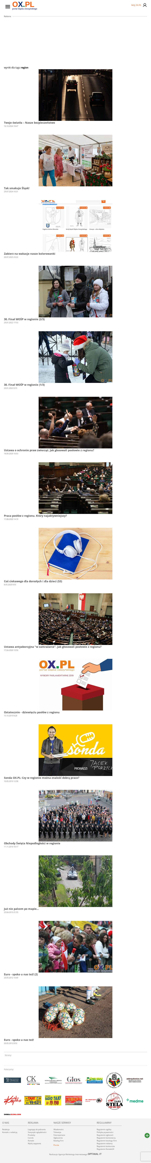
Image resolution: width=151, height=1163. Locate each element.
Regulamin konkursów (106, 1146)
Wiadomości (59, 1129)
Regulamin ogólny (104, 1129)
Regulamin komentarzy (106, 1138)
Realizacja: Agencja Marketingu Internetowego (75, 1154)
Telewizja (57, 1132)
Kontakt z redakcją (9, 1132)
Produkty (31, 1135)
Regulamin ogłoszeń (105, 1135)
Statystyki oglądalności (37, 1132)
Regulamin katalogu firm (107, 1140)
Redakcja (6, 1129)
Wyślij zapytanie (34, 1143)
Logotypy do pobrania (37, 1129)
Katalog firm (59, 1140)
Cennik (30, 1138)
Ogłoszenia (58, 1138)
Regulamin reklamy (105, 1143)
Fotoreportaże (59, 1135)
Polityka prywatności (105, 1132)
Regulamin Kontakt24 (105, 1149)
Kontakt (31, 1140)
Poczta (56, 1145)
